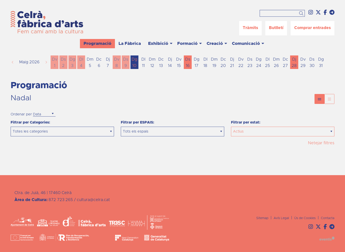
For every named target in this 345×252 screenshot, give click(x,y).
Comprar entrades (312, 28)
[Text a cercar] (282, 13)
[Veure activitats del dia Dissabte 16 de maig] (188, 62)
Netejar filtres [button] (321, 143)
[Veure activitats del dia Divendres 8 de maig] (117, 62)
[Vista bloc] (319, 99)
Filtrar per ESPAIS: (137, 122)
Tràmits (250, 28)
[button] (302, 13)
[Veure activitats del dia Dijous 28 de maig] (294, 62)
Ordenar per (21, 114)
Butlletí (276, 28)
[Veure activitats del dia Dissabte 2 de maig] (63, 62)
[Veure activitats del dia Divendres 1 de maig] (54, 62)
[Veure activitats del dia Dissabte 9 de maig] (126, 62)
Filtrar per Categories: (30, 122)
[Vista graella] (329, 99)
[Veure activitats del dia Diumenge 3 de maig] (72, 62)
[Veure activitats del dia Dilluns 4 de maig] (81, 62)
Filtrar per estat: (245, 122)
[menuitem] (310, 12)
